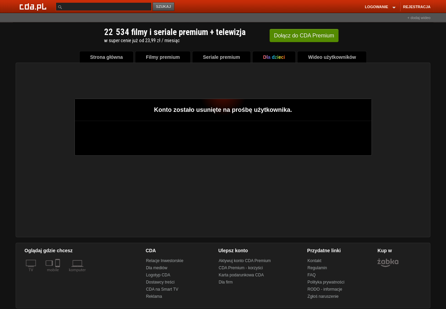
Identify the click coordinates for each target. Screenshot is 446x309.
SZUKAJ (163, 6)
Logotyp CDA (158, 275)
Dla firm (226, 282)
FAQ (312, 275)
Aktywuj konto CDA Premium (245, 260)
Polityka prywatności (326, 282)
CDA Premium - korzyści (241, 267)
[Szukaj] (104, 6)
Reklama (154, 296)
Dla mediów (156, 267)
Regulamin (317, 267)
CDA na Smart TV (162, 289)
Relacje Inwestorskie (164, 260)
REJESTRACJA (417, 7)
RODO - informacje (325, 289)
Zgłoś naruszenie (323, 296)
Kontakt (315, 260)
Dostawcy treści (160, 282)
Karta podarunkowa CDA (241, 275)
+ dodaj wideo (418, 18)
